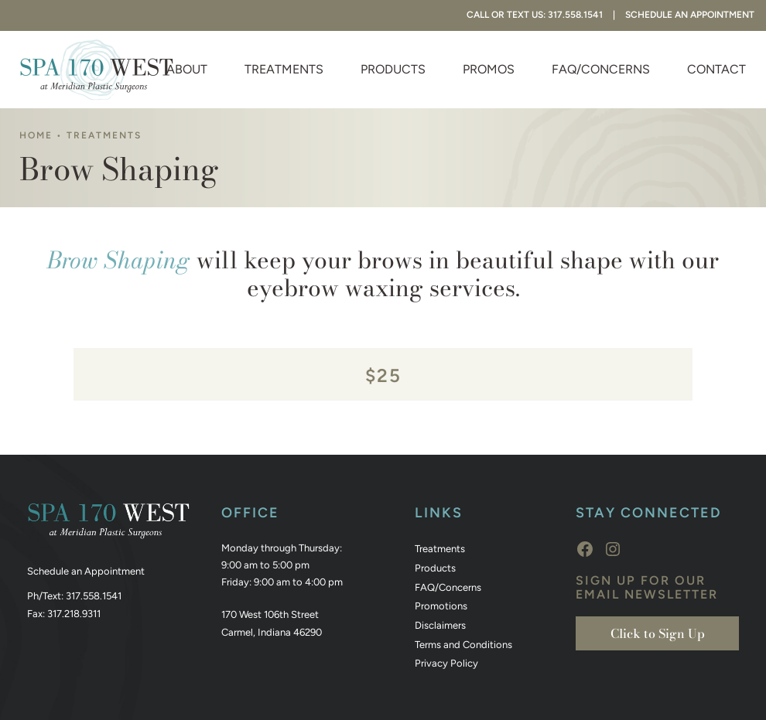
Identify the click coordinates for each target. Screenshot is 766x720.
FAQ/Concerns (601, 69)
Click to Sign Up (657, 633)
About (186, 69)
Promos (489, 69)
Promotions (441, 606)
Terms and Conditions (463, 644)
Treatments (284, 69)
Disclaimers (440, 625)
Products (393, 69)
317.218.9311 (74, 613)
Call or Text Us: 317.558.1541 (535, 14)
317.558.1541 (93, 596)
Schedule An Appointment (689, 14)
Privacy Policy (446, 663)
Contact (716, 69)
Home (36, 135)
